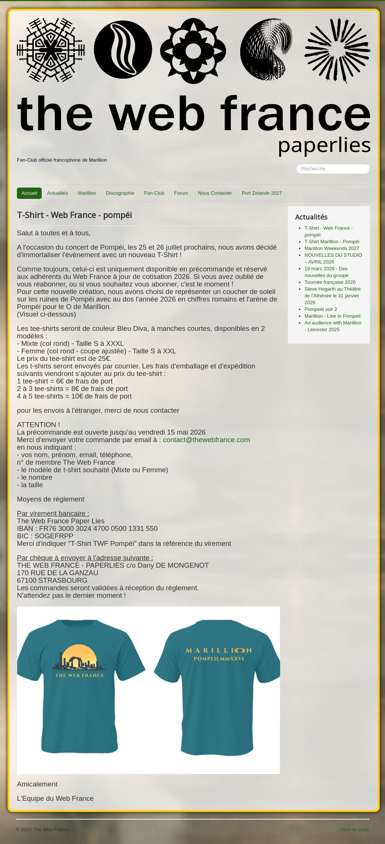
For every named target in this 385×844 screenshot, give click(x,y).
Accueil (29, 193)
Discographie (120, 193)
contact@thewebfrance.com (206, 440)
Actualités (57, 193)
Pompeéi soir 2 (321, 309)
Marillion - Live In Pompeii (333, 316)
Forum (181, 193)
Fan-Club (154, 193)
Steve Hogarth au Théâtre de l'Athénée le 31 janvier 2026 (333, 295)
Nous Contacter (215, 193)
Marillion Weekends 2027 (332, 248)
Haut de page (354, 829)
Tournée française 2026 (330, 282)
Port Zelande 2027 (262, 193)
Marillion (87, 193)
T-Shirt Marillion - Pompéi (332, 241)
